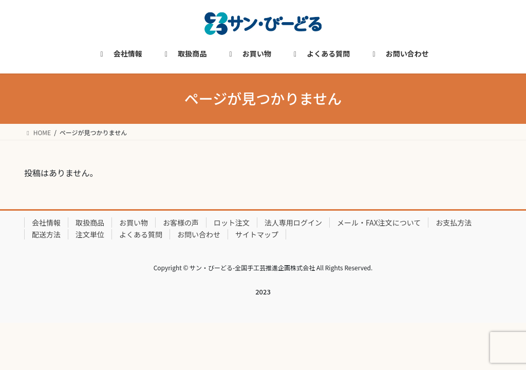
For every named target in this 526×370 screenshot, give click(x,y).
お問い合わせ (198, 234)
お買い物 (133, 222)
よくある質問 (140, 234)
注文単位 (90, 234)
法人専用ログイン (293, 222)
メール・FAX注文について (379, 222)
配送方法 (46, 234)
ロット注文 (232, 222)
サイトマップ (256, 234)
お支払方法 (454, 222)
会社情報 (46, 222)
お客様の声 (181, 222)
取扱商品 (90, 222)
